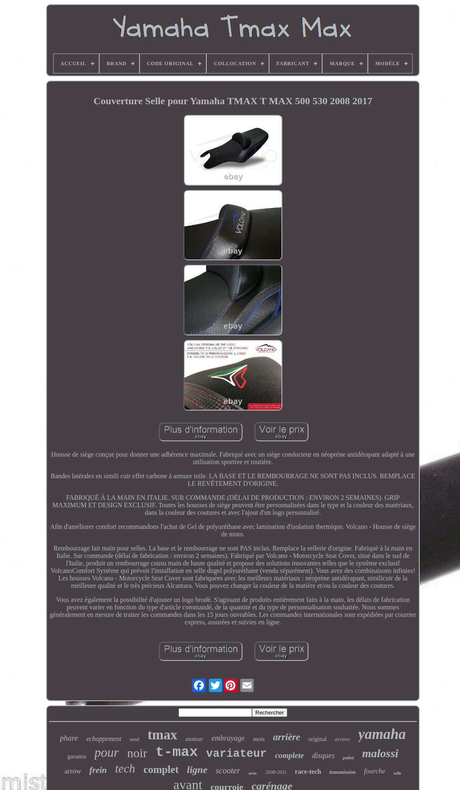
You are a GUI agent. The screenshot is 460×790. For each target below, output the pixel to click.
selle (397, 773)
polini (348, 757)
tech (125, 768)
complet (161, 769)
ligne (197, 769)
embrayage (228, 738)
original (317, 739)
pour (107, 752)
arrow (73, 771)
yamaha (382, 734)
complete (289, 755)
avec (252, 772)
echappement (103, 738)
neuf (134, 739)
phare (69, 738)
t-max (177, 752)
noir (137, 753)
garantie (77, 756)
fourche (374, 771)
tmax (162, 734)
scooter (228, 770)
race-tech (308, 771)
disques (323, 755)
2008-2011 (275, 772)
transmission (342, 772)
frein (98, 770)
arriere (342, 739)
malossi (380, 753)
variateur (236, 754)
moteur (194, 739)
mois (258, 739)
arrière (286, 737)
